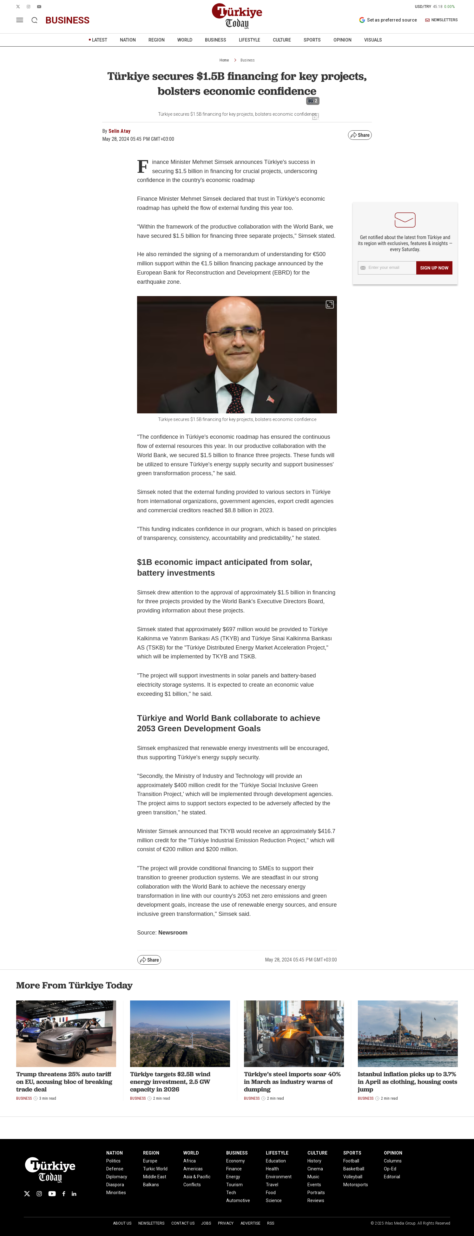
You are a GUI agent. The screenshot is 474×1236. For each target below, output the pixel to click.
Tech (231, 1192)
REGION (156, 40)
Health (272, 1168)
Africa (189, 1160)
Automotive (238, 1200)
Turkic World (155, 1168)
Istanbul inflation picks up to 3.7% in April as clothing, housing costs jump (407, 1081)
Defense (114, 1168)
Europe (150, 1160)
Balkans (151, 1184)
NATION (128, 40)
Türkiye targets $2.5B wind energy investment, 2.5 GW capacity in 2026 (170, 1081)
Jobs (206, 1223)
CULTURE (282, 40)
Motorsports (355, 1184)
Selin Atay (119, 131)
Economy (235, 1160)
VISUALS (373, 40)
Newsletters (151, 1223)
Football (351, 1160)
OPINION (342, 40)
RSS (270, 1223)
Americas (193, 1168)
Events (314, 1184)
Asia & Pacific (196, 1176)
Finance (234, 1168)
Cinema (315, 1168)
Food (271, 1192)
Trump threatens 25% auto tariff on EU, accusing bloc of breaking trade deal (64, 1081)
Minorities (116, 1192)
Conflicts (192, 1184)
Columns (393, 1160)
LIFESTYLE (249, 40)
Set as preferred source (388, 20)
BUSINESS (215, 40)
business (67, 20)
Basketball (353, 1168)
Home (224, 60)
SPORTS (312, 40)
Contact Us (182, 1223)
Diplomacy (116, 1176)
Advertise (250, 1223)
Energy (233, 1176)
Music (313, 1176)
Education (276, 1160)
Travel (272, 1184)
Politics (113, 1160)
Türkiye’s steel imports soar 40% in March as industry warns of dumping (292, 1081)
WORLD (184, 40)
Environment (279, 1176)
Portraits (316, 1192)
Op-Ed (390, 1168)
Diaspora (115, 1184)
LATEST (99, 40)
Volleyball (352, 1176)
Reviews (315, 1200)
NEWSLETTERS (441, 20)
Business (247, 60)
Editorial (392, 1176)
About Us (122, 1223)
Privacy (226, 1223)
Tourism (234, 1184)
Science (274, 1200)
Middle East (154, 1176)
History (314, 1160)
